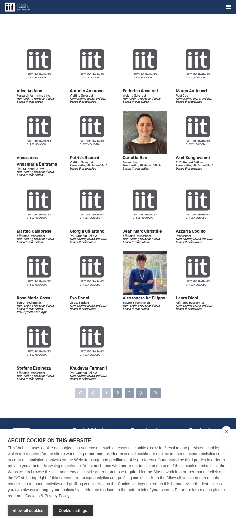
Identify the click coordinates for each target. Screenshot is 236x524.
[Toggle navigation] (228, 7)
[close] (226, 431)
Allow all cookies (28, 511)
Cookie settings (73, 511)
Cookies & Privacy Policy (47, 496)
